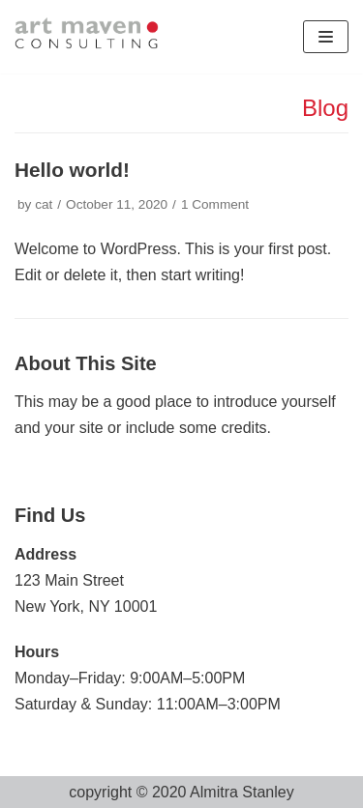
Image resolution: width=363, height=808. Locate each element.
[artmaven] (88, 37)
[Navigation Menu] (325, 36)
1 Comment (215, 204)
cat (43, 204)
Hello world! (72, 170)
